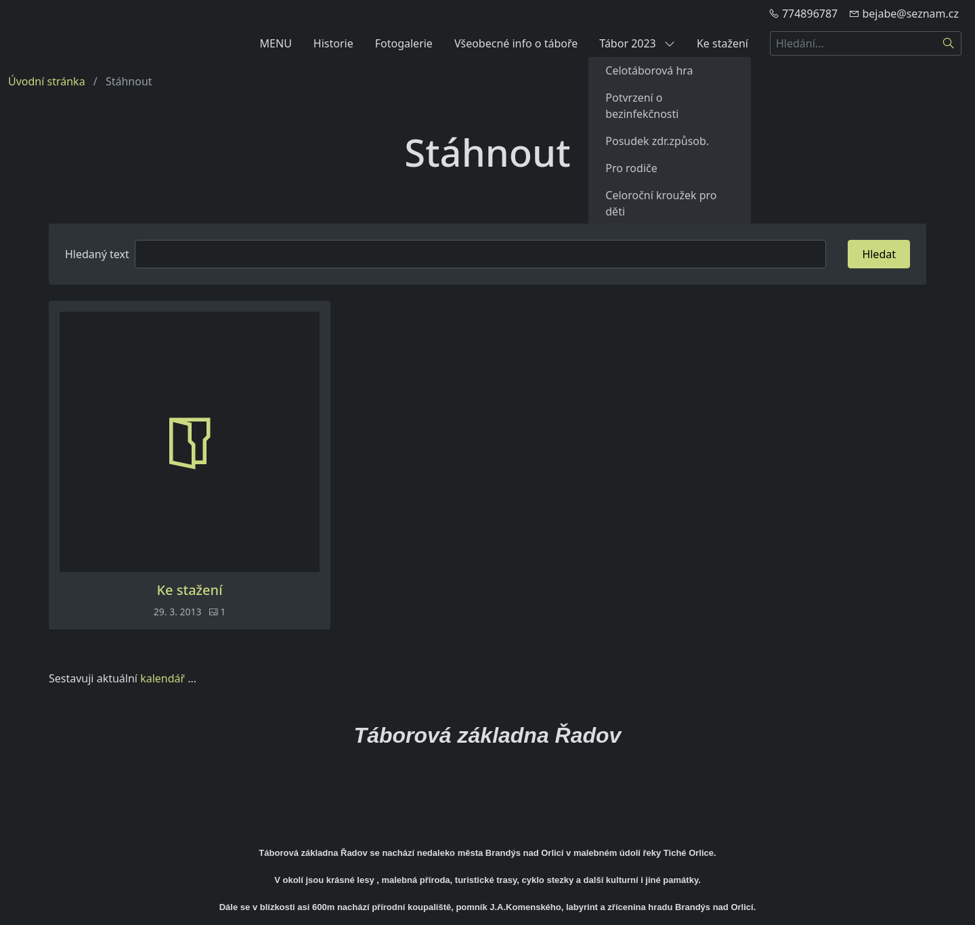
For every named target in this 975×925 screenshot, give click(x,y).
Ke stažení (722, 43)
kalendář (162, 678)
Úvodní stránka (46, 81)
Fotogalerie (404, 43)
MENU (276, 43)
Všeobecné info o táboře (516, 43)
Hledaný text (97, 254)
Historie (333, 43)
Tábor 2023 (637, 43)
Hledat (879, 254)
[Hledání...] (853, 43)
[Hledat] (948, 43)
